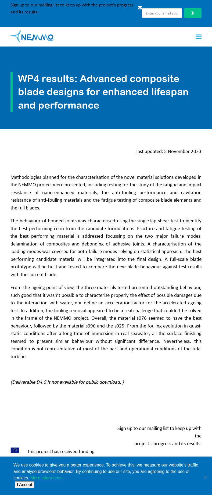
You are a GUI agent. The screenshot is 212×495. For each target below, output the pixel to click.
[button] (199, 36)
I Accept (24, 484)
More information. (47, 478)
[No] (205, 476)
